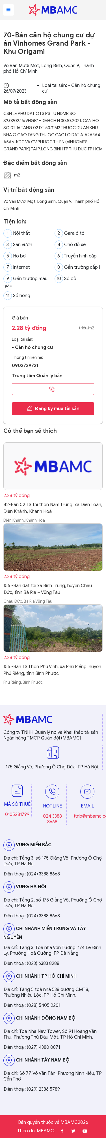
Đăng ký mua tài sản (53, 408)
